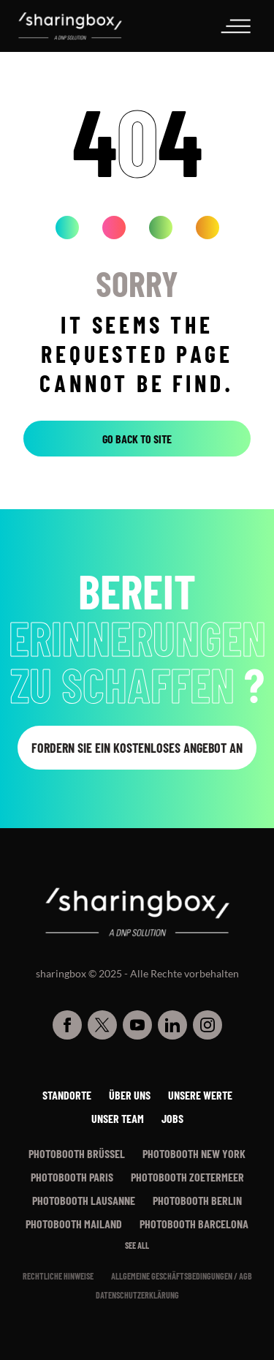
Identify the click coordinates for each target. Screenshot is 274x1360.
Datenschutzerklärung (137, 1295)
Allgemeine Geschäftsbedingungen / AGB (181, 1276)
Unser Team (117, 1118)
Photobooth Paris (72, 1177)
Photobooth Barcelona (194, 1224)
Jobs (172, 1118)
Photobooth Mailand (74, 1224)
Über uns (130, 1095)
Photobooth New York (194, 1153)
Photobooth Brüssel (76, 1153)
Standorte (66, 1095)
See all (137, 1245)
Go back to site (137, 439)
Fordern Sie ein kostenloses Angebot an (137, 748)
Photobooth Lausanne (83, 1200)
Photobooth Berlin (197, 1200)
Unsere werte (200, 1095)
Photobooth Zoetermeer (187, 1177)
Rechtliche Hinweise (58, 1276)
